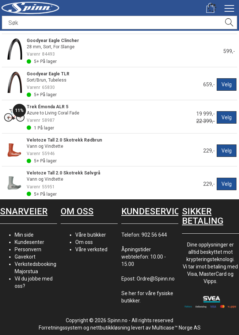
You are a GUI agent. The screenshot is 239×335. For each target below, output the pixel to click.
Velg (226, 84)
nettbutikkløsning (110, 328)
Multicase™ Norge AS (176, 328)
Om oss (84, 242)
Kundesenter (29, 242)
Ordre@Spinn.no (156, 279)
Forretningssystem (60, 328)
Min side (24, 235)
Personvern (28, 249)
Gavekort (25, 257)
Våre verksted (91, 249)
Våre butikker (90, 235)
